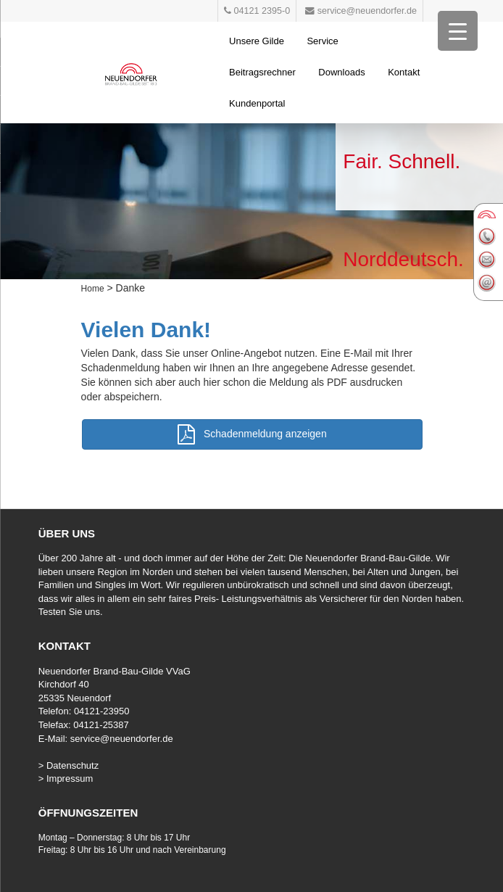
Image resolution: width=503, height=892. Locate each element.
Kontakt (404, 72)
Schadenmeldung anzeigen (252, 434)
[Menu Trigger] (458, 31)
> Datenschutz (68, 765)
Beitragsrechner (262, 72)
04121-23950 (102, 711)
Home (92, 289)
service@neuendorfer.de (121, 738)
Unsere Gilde (256, 41)
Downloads (341, 72)
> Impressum (65, 778)
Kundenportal (257, 103)
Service (322, 41)
